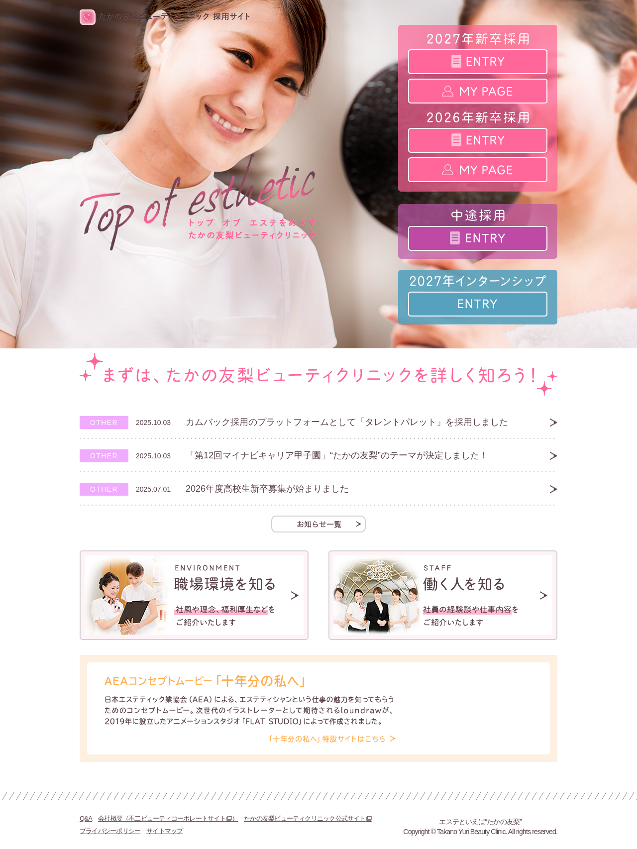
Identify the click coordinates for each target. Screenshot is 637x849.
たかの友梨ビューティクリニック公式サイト (308, 818)
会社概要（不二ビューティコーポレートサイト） (168, 818)
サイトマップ (164, 831)
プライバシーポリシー (110, 831)
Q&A (86, 818)
